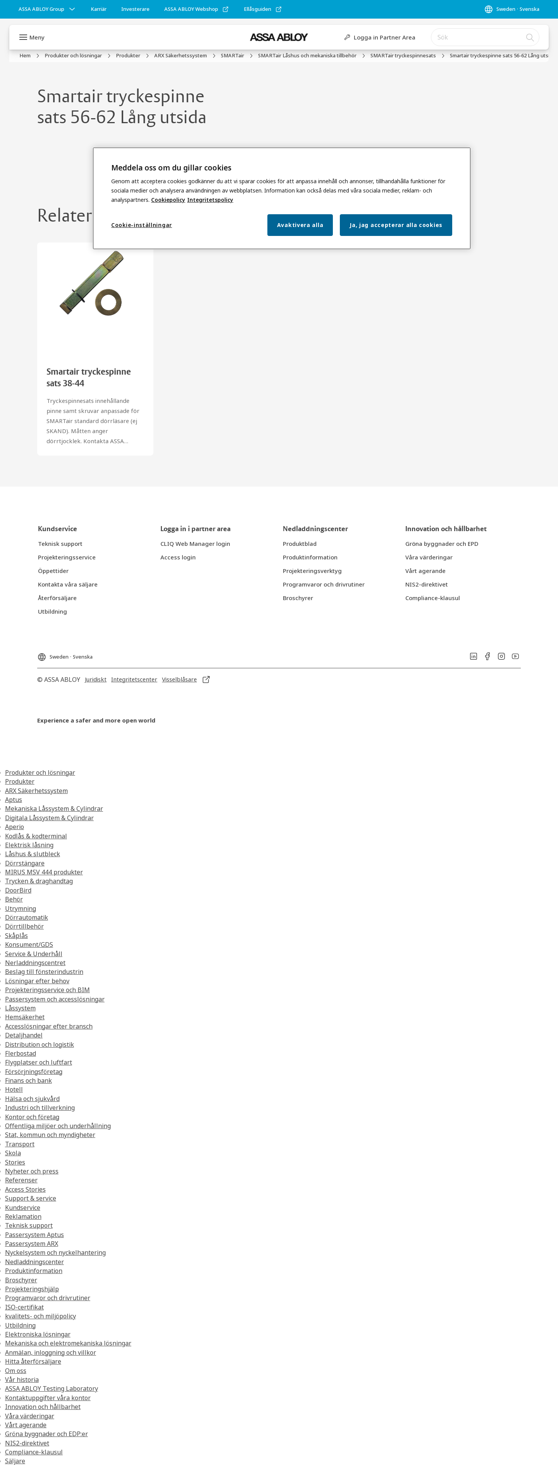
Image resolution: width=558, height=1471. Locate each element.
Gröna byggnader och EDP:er (46, 1434)
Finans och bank (28, 1080)
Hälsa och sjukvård (32, 1098)
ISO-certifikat (24, 1307)
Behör (14, 899)
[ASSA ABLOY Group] (48, 9)
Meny (37, 37)
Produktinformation (33, 1270)
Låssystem (20, 1008)
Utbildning (20, 1325)
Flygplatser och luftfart (38, 1062)
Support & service (30, 1198)
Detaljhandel (24, 1035)
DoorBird (18, 890)
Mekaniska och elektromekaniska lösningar (68, 1343)
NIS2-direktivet (27, 1443)
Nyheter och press (32, 1171)
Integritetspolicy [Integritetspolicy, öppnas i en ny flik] (210, 199)
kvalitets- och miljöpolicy (40, 1316)
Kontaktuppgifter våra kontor (48, 1398)
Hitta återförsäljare (33, 1361)
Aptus (13, 799)
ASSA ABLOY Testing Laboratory (51, 1388)
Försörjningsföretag (33, 1071)
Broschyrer (21, 1280)
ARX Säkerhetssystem (36, 790)
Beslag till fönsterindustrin (44, 971)
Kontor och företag (32, 1117)
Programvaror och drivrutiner (47, 1298)
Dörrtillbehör (24, 926)
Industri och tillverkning (40, 1107)
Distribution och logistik (39, 1044)
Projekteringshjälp (32, 1289)
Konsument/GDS (29, 944)
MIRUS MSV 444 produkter (44, 872)
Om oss (15, 1370)
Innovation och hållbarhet (43, 1406)
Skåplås (16, 935)
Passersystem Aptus (34, 1234)
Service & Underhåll (33, 954)
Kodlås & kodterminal (36, 836)
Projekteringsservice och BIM (47, 990)
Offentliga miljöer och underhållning (58, 1126)
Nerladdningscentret (35, 962)
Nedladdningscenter (34, 1262)
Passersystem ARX (31, 1243)
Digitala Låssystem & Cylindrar (49, 818)
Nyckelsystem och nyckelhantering (55, 1252)
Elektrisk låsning (29, 845)
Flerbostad (20, 1053)
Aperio (14, 826)
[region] (282, 198)
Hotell (14, 1089)
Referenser (21, 1180)
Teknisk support (29, 1225)
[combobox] (485, 37)
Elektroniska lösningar (38, 1334)
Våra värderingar (29, 1416)
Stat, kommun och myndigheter (50, 1134)
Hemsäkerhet (25, 1017)
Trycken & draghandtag (39, 881)
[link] (98, 9)
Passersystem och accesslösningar (55, 999)
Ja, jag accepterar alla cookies (396, 225)
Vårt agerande (25, 1425)
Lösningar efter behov (37, 981)
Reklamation (23, 1216)
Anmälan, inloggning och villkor (50, 1352)
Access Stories (25, 1189)
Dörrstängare (25, 863)
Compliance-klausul (34, 1452)
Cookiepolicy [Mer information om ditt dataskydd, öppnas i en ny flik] (168, 199)
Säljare (15, 1461)
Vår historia (22, 1379)
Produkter (19, 781)
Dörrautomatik (26, 917)
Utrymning (20, 908)
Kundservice (22, 1207)
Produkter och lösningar (40, 772)
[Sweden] (511, 9)
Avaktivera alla (300, 225)
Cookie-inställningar (141, 225)
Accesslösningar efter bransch (49, 1026)
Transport (19, 1144)
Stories (15, 1162)
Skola (13, 1153)
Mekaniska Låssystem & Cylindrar (54, 808)
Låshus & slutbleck (32, 854)
